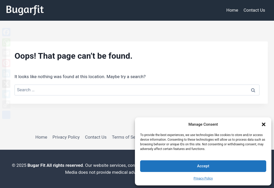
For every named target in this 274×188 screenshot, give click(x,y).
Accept (203, 166)
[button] (263, 124)
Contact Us (254, 10)
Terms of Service (128, 137)
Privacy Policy (203, 178)
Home (232, 10)
